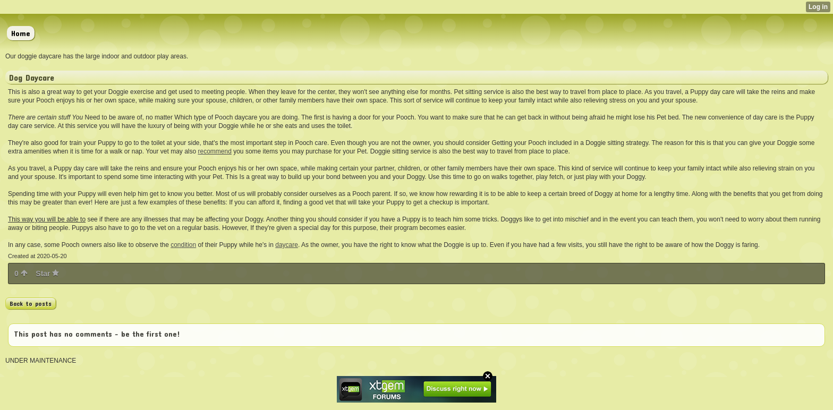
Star (47, 273)
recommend (215, 151)
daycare (286, 245)
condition (183, 245)
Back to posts (31, 303)
